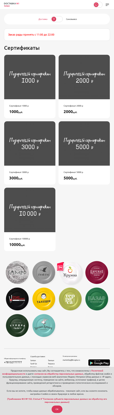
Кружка (33, 367)
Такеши (51, 360)
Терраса (51, 364)
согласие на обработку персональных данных (58, 373)
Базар (50, 367)
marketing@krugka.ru (71, 360)
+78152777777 (13, 362)
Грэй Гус (33, 364)
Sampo (33, 360)
